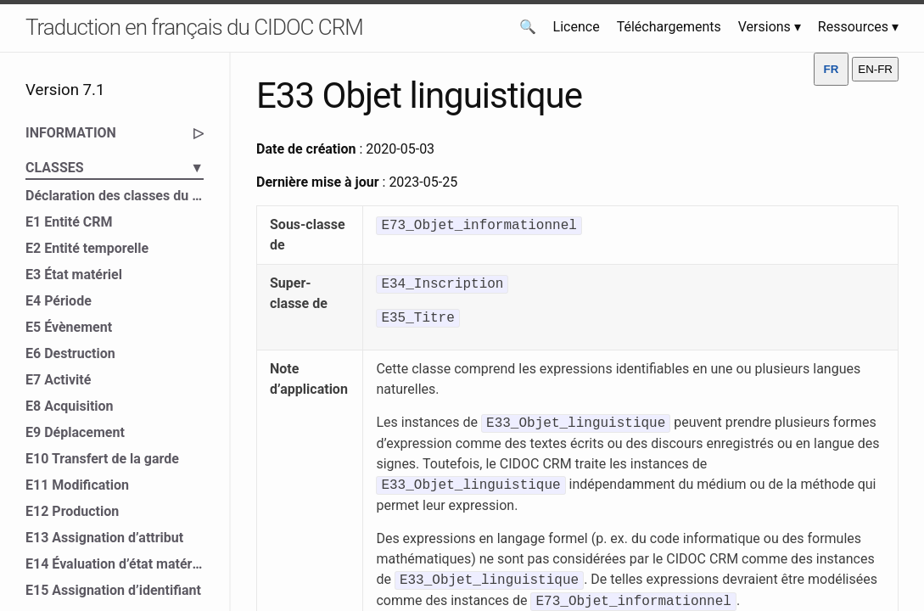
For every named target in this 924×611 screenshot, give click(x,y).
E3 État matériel (73, 274)
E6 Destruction (70, 353)
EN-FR (875, 69)
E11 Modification (77, 485)
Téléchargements (669, 27)
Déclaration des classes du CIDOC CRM (114, 196)
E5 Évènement (68, 327)
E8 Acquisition (69, 406)
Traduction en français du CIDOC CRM (194, 27)
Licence (576, 27)
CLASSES (114, 168)
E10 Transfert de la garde (102, 459)
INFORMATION (114, 133)
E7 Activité (58, 380)
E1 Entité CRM (69, 222)
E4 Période (58, 301)
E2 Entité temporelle (86, 248)
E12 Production (72, 511)
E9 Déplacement (75, 432)
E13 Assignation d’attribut (104, 538)
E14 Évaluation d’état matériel (114, 564)
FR (831, 69)
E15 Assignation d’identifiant (113, 590)
